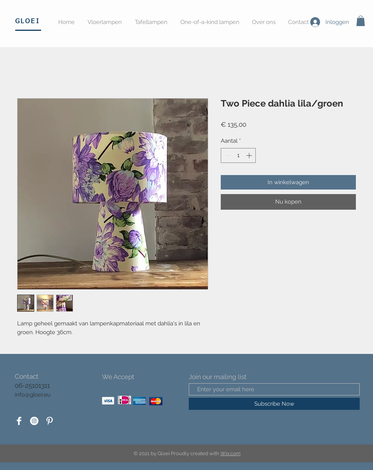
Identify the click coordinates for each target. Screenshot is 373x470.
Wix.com (230, 453)
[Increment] (250, 155)
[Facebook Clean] (19, 421)
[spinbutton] (238, 155)
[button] (360, 21)
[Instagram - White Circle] (34, 421)
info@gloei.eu (33, 394)
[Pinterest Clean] (49, 421)
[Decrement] (227, 155)
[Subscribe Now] (274, 404)
